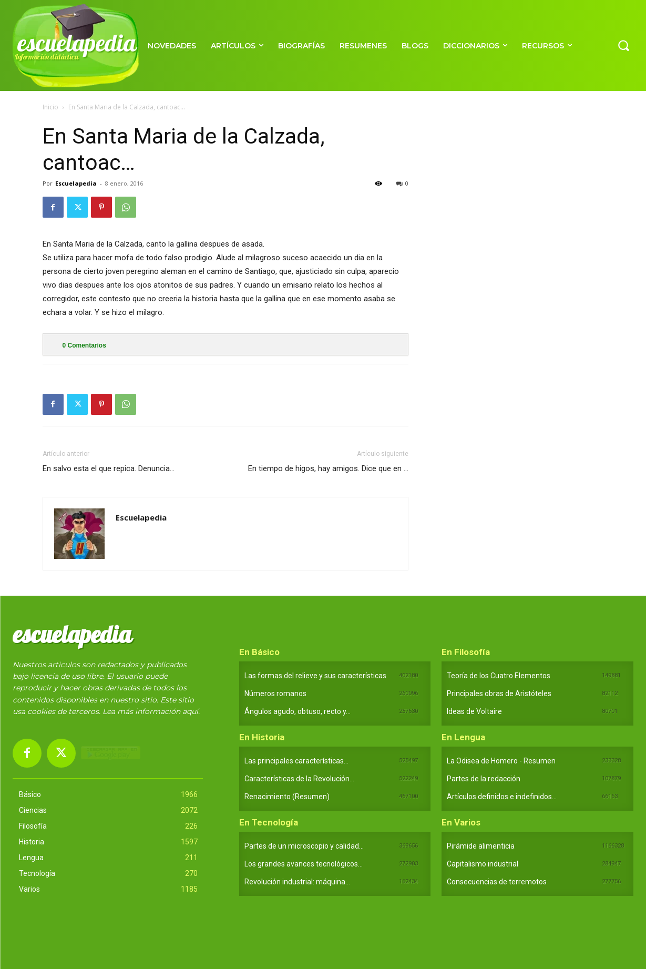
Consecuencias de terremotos (497, 882)
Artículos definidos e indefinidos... (502, 796)
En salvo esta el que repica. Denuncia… (109, 468)
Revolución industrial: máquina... (297, 882)
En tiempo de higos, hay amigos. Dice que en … (328, 468)
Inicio (50, 107)
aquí (190, 711)
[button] (623, 45)
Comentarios (84, 345)
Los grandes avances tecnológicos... (303, 864)
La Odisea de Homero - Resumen (501, 761)
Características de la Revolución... (299, 778)
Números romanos (275, 693)
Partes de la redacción (483, 778)
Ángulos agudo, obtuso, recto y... (297, 711)
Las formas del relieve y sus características (315, 675)
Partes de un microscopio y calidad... (304, 846)
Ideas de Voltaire (474, 711)
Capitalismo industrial (482, 864)
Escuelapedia (76, 183)
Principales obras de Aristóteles (499, 693)
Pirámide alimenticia (481, 846)
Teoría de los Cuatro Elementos (498, 675)
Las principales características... (296, 761)
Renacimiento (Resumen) (287, 796)
